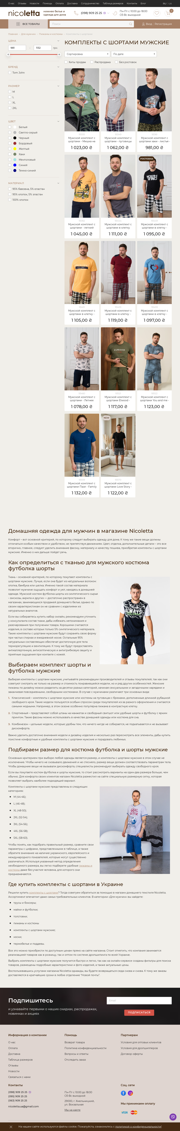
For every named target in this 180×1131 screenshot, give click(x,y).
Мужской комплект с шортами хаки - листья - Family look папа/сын (154, 139)
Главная (13, 34)
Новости (34, 3)
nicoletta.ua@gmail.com (23, 1106)
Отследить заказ (75, 1059)
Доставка (72, 3)
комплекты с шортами (43, 892)
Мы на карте (73, 1110)
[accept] (11, 1126)
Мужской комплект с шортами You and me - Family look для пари (154, 398)
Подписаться (139, 1012)
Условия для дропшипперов (139, 1048)
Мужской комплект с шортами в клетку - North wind (154, 226)
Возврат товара (75, 1042)
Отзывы (22, 3)
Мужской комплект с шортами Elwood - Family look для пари (118, 398)
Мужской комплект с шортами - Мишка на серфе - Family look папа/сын (81, 139)
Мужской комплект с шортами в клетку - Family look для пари (154, 312)
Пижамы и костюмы (51, 34)
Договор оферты (132, 1054)
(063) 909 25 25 (17, 1100)
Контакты (132, 3)
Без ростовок (128, 62)
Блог (143, 3)
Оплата (60, 3)
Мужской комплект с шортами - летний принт (81, 226)
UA (170, 3)
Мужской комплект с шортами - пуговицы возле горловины (118, 139)
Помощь (47, 3)
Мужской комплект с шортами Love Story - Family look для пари (118, 485)
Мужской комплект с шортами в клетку (118, 226)
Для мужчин (28, 34)
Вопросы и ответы (76, 1054)
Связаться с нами (19, 1077)
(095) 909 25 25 (17, 1096)
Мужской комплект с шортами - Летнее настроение (81, 398)
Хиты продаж (77, 62)
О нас (11, 3)
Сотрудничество (90, 3)
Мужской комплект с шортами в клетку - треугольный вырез (118, 312)
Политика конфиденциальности (86, 1048)
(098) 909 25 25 (91, 13)
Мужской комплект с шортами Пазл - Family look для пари (82, 485)
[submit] (130, 24)
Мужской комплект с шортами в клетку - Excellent (81, 312)
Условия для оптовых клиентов (141, 1042)
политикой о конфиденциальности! (138, 1126)
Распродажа (103, 62)
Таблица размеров (113, 3)
